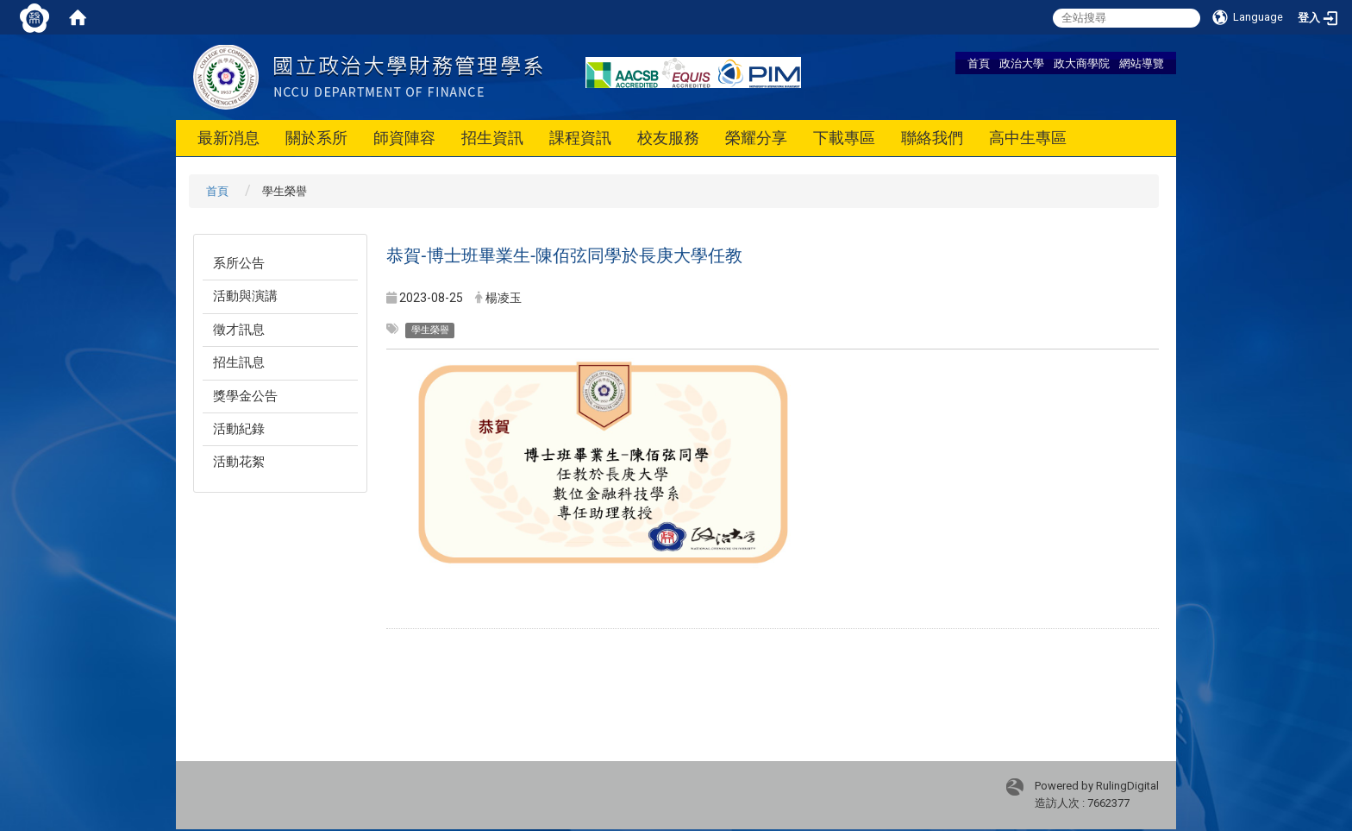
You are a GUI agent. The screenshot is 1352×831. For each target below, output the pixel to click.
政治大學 (1021, 63)
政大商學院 (1082, 63)
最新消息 (228, 138)
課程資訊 (580, 138)
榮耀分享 (756, 138)
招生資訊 (492, 138)
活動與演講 (245, 296)
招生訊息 (239, 362)
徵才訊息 (239, 329)
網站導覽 (1141, 63)
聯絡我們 (932, 138)
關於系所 (316, 138)
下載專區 (844, 138)
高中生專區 (1028, 138)
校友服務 (668, 138)
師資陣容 (404, 138)
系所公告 (239, 263)
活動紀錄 (239, 429)
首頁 (978, 63)
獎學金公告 (245, 396)
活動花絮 (239, 461)
